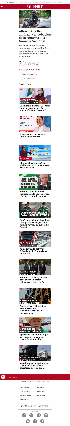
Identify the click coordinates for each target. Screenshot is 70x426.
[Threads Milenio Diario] (46, 415)
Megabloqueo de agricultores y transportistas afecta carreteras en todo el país (34, 365)
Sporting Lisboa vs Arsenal (61, 2)
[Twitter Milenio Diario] (31, 415)
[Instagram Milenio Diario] (39, 415)
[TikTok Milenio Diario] (35, 421)
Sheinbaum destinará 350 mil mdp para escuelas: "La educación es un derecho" (35, 108)
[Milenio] (35, 6)
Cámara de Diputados (30, 74)
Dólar (16, 2)
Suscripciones (26, 395)
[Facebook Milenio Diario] (24, 415)
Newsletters (25, 388)
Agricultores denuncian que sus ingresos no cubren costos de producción (34, 337)
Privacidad (41, 391)
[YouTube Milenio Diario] (28, 421)
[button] (1, 7)
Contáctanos (25, 391)
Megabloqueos (27, 2)
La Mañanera (36, 2)
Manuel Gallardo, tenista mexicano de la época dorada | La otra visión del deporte (34, 194)
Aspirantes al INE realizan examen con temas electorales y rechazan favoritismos (33, 309)
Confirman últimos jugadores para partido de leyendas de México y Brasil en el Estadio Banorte (35, 224)
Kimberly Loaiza (45, 2)
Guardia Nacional (28, 79)
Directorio (41, 388)
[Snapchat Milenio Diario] (42, 421)
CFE (52, 2)
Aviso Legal (41, 395)
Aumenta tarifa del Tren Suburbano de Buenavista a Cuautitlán (34, 251)
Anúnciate (24, 399)
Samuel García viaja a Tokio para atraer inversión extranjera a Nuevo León (34, 279)
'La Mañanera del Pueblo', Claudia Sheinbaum (33, 135)
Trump (20, 2)
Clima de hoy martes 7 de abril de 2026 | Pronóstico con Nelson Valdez (35, 165)
